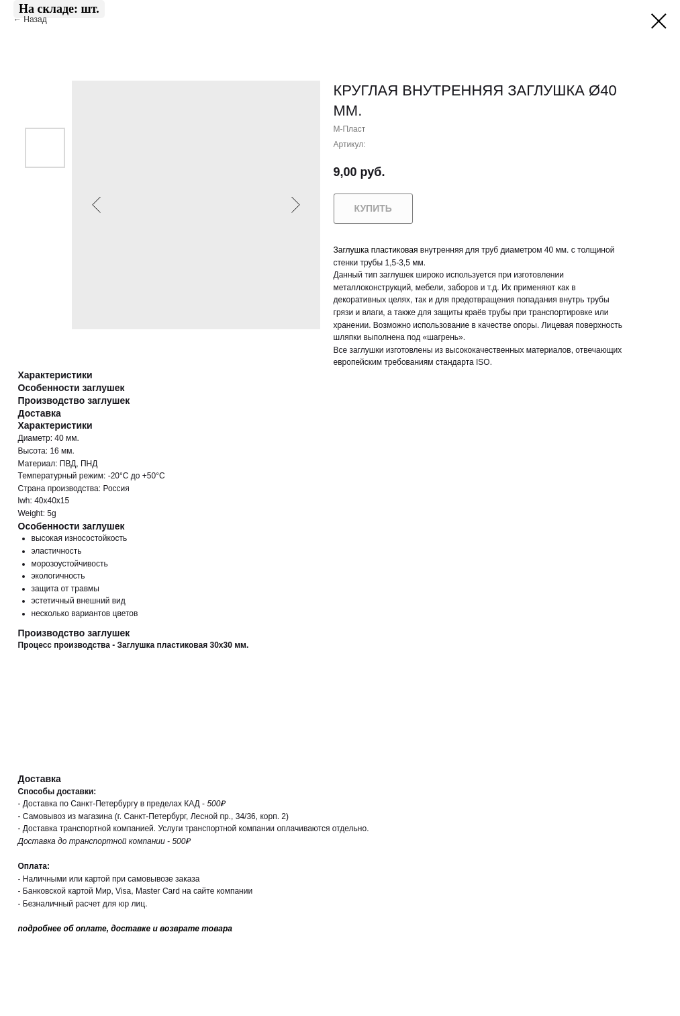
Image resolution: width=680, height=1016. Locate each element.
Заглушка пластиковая (376, 250)
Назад (36, 19)
